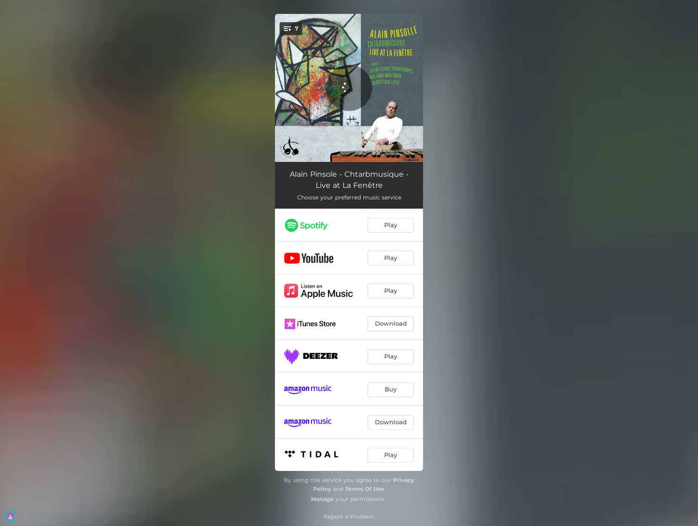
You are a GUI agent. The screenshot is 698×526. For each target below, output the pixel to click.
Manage (322, 498)
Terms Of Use (364, 488)
